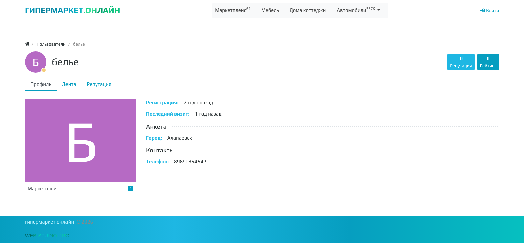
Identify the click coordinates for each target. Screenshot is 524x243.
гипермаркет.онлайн (49, 222)
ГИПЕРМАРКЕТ (72, 10)
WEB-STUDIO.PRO (47, 235)
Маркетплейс (80, 189)
